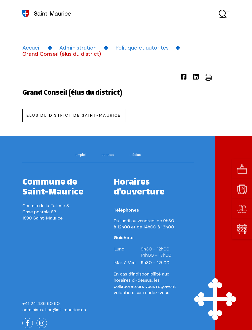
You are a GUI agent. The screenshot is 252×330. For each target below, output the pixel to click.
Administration (78, 47)
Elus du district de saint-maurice (74, 115)
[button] (224, 14)
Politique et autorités (142, 47)
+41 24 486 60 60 (41, 303)
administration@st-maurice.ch (54, 310)
